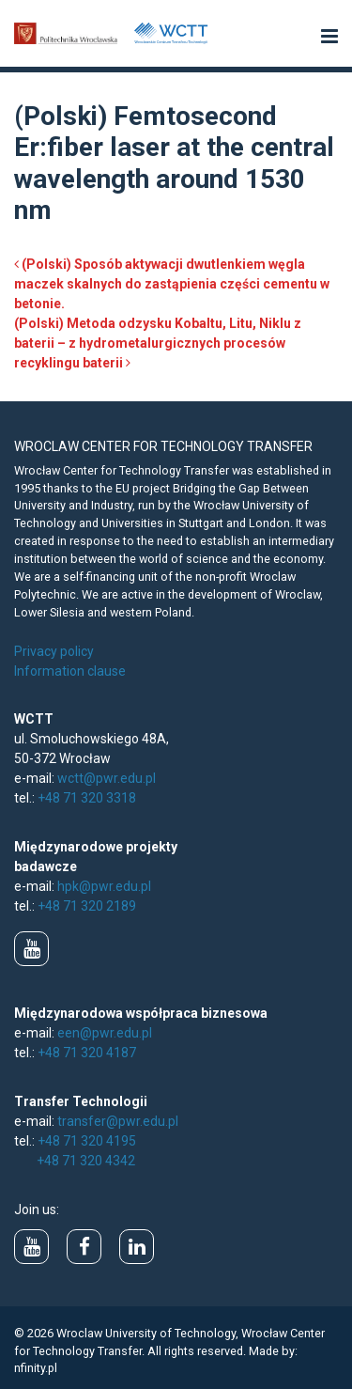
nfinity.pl (35, 1368)
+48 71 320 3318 (87, 797)
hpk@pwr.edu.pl (104, 886)
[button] (329, 38)
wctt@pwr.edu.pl (106, 778)
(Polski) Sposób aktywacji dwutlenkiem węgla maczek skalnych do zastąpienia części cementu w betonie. (171, 284)
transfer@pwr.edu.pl (117, 1121)
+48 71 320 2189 (87, 905)
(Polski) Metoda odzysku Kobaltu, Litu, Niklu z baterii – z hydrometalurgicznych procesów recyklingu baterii (157, 343)
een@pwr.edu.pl (104, 1032)
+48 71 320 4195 (87, 1140)
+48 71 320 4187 (87, 1052)
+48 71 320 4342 (86, 1160)
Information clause (70, 671)
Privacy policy (54, 651)
